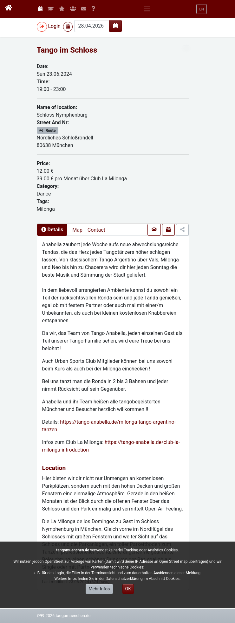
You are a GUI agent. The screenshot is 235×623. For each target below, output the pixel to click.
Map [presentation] (77, 230)
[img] (115, 25)
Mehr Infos (99, 588)
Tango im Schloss (67, 50)
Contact (96, 230)
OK (128, 588)
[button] (201, 9)
